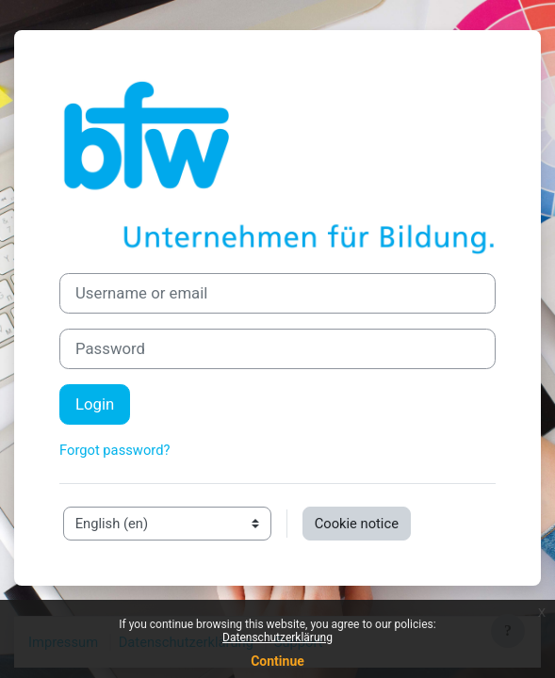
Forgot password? (114, 450)
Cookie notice (357, 523)
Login (94, 404)
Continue (277, 661)
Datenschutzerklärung (277, 637)
